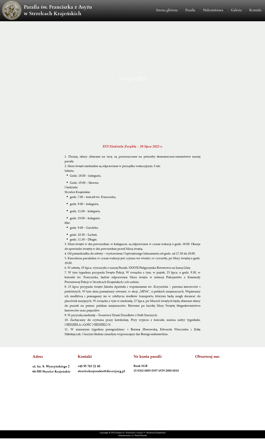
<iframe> (132, 406)
